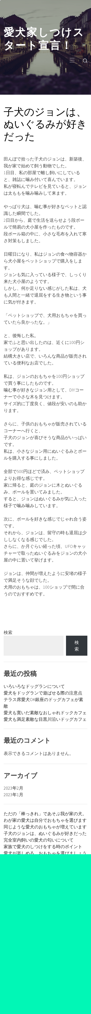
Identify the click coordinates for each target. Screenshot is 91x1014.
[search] (85, 60)
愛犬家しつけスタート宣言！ (44, 37)
